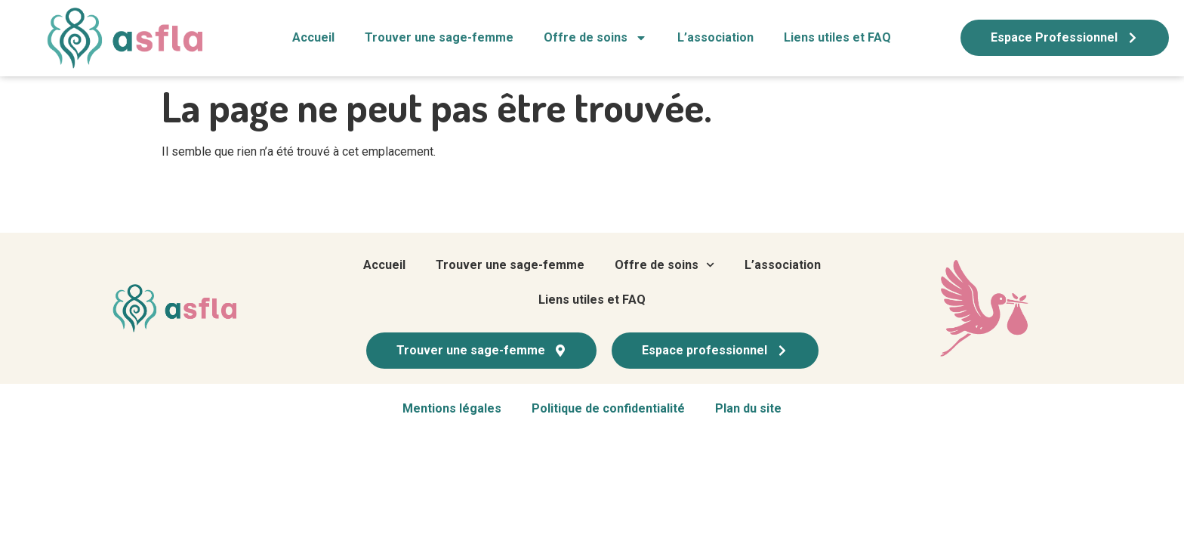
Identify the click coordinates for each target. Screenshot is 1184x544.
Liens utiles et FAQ (837, 37)
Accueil (313, 37)
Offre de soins (595, 37)
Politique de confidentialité (608, 408)
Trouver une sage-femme (439, 37)
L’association (715, 37)
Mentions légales (451, 408)
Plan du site (748, 408)
